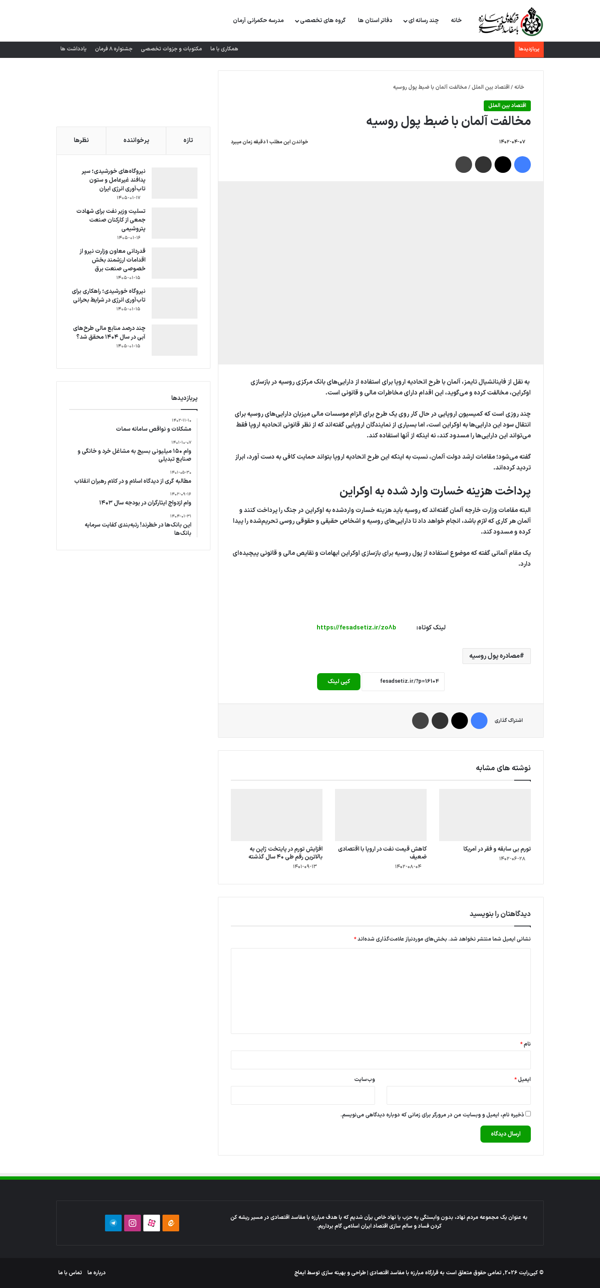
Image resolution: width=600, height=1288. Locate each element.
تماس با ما (70, 1273)
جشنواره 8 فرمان (113, 49)
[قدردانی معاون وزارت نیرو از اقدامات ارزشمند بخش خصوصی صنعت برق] (175, 263)
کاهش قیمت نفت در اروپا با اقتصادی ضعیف (382, 853)
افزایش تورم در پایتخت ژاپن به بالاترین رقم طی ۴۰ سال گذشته (285, 853)
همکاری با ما (224, 49)
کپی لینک (339, 681)
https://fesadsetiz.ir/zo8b (356, 628)
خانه (456, 20)
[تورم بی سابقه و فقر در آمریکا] (485, 815)
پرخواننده (136, 140)
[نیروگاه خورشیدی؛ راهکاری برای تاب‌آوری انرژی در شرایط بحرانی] (175, 303)
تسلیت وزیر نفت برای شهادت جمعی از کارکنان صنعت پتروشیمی (110, 220)
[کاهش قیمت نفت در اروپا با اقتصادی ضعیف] (381, 815)
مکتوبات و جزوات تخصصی (171, 49)
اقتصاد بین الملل (491, 87)
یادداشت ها (73, 49)
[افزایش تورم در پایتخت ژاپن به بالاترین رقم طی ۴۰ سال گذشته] (276, 815)
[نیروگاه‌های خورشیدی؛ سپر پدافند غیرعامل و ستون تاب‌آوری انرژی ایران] (175, 183)
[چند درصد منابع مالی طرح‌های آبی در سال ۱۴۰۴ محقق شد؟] (175, 340)
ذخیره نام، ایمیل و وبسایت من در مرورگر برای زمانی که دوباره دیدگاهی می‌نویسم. (432, 1115)
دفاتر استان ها (375, 20)
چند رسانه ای (423, 20)
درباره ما (97, 1273)
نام (525, 1044)
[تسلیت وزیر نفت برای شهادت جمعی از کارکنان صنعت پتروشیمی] (175, 223)
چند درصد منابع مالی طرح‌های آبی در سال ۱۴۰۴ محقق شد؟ (109, 333)
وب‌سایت (364, 1080)
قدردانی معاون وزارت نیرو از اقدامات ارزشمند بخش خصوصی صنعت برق (112, 260)
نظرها (81, 140)
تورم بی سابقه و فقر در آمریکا (497, 849)
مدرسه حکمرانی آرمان (258, 20)
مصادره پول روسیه (494, 656)
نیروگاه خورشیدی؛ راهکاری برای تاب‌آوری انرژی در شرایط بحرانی (108, 296)
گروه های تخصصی (323, 20)
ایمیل (522, 1080)
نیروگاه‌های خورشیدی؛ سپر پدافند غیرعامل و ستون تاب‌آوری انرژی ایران (113, 180)
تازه (188, 140)
